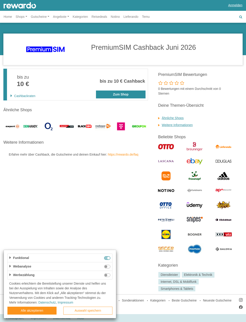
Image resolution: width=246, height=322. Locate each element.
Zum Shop (120, 94)
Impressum (65, 302)
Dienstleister (169, 275)
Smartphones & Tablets (177, 288)
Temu (146, 16)
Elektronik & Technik (198, 275)
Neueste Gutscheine (217, 300)
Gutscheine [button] (39, 16)
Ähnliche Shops (173, 118)
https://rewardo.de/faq (123, 154)
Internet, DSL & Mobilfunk (178, 281)
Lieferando (130, 16)
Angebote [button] (59, 16)
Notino (115, 16)
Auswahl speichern (88, 310)
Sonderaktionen (133, 300)
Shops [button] (20, 16)
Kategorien (80, 16)
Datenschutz (47, 302)
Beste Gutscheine (184, 300)
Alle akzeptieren (32, 310)
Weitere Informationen (177, 125)
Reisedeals (99, 16)
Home (8, 16)
